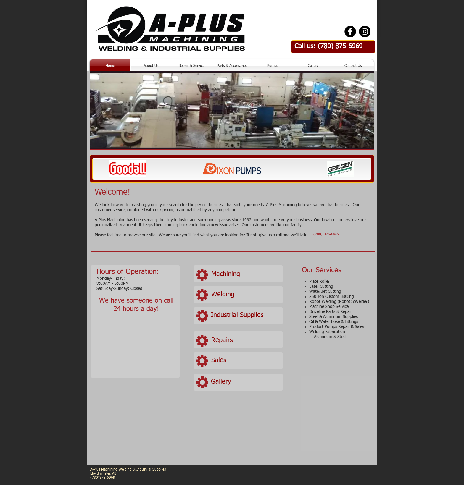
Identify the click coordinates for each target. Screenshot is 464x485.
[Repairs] (245, 340)
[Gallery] (245, 382)
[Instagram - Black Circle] (364, 31)
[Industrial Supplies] (245, 315)
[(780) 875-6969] (326, 235)
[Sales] (245, 361)
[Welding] (245, 295)
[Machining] (245, 274)
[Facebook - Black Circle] (350, 31)
